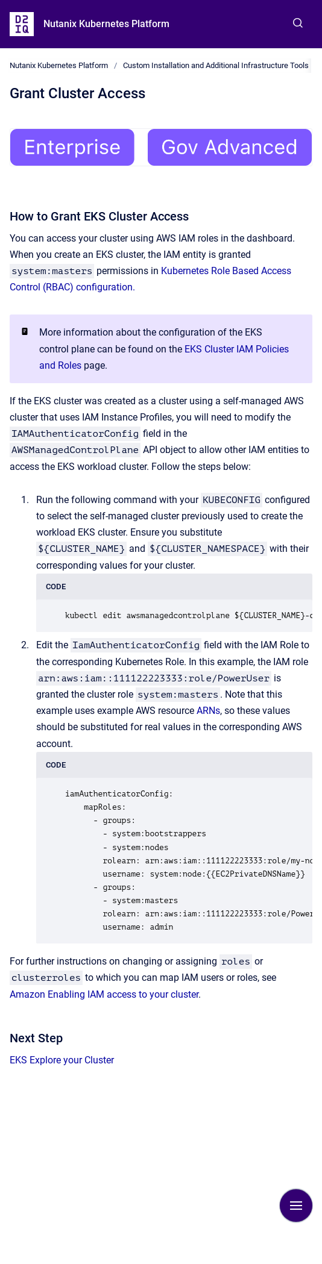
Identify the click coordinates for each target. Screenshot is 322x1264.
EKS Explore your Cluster (62, 1060)
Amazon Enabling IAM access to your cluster (104, 994)
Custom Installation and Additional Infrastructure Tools (216, 65)
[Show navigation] (296, 1205)
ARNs (208, 710)
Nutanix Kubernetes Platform (106, 24)
